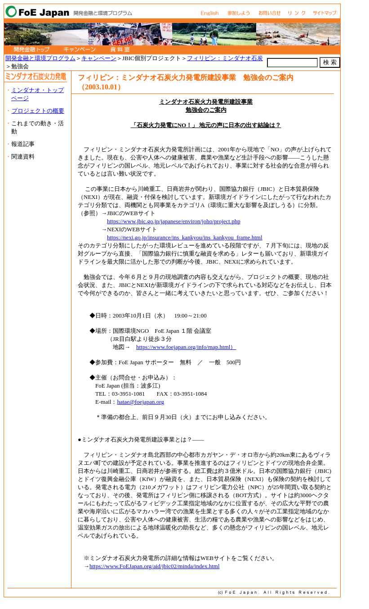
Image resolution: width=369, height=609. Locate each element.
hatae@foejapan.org (140, 401)
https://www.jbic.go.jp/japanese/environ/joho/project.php (173, 221)
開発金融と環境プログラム (40, 58)
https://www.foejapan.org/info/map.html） (186, 347)
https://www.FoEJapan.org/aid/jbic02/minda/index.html (154, 566)
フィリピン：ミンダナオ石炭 (225, 58)
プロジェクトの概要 (38, 110)
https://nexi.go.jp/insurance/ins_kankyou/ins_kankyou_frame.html (184, 237)
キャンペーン (98, 58)
